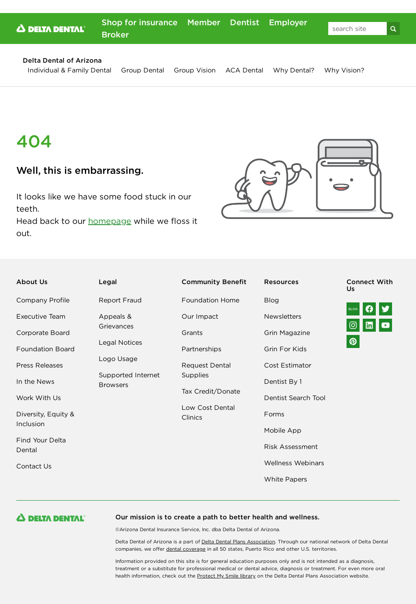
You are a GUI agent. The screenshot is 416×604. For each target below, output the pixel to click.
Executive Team (40, 316)
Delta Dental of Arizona (62, 60)
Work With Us (38, 398)
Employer (288, 22)
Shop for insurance (140, 22)
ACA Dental (244, 70)
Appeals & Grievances (116, 321)
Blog (271, 300)
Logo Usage (118, 359)
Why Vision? (344, 70)
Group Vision (195, 70)
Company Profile (42, 300)
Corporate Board (43, 332)
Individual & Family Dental (69, 70)
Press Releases (39, 365)
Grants (192, 332)
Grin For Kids (285, 349)
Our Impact (200, 316)
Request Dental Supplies (206, 370)
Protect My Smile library (226, 576)
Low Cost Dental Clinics (208, 412)
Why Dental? (293, 70)
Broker (115, 34)
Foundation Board (45, 349)
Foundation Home (210, 300)
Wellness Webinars (294, 463)
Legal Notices (120, 342)
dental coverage (186, 549)
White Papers (285, 479)
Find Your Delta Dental (41, 445)
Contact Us (34, 466)
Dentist (244, 22)
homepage (109, 221)
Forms (274, 414)
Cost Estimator (287, 365)
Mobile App (282, 430)
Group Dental (142, 70)
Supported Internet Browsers (129, 380)
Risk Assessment (291, 446)
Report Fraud (120, 300)
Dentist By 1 (283, 381)
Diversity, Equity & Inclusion (45, 419)
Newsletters (282, 316)
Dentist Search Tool (294, 398)
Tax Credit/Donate (211, 391)
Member (203, 22)
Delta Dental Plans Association (238, 541)
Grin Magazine (287, 332)
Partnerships (201, 349)
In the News (35, 381)
